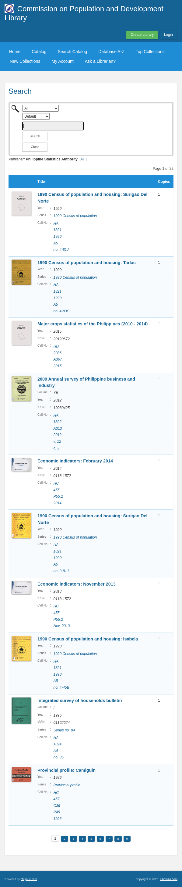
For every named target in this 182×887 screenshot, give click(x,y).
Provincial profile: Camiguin (66, 770)
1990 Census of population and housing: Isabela (87, 639)
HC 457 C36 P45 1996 (57, 806)
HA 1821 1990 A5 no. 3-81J (60, 558)
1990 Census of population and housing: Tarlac (87, 262)
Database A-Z (111, 51)
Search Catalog (72, 51)
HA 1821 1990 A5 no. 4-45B (61, 674)
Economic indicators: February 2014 (75, 461)
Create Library (142, 34)
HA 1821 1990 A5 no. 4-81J (60, 236)
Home (14, 51)
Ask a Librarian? (100, 61)
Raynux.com (29, 879)
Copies (164, 182)
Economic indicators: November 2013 (76, 584)
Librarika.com (168, 879)
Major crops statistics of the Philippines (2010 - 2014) (92, 323)
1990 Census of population (75, 216)
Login (168, 34)
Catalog (39, 51)
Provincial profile (66, 785)
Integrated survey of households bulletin (79, 700)
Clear (35, 147)
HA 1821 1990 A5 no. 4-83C (61, 298)
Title (41, 182)
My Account (62, 61)
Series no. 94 (64, 730)
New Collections (25, 61)
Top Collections (150, 51)
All (82, 159)
